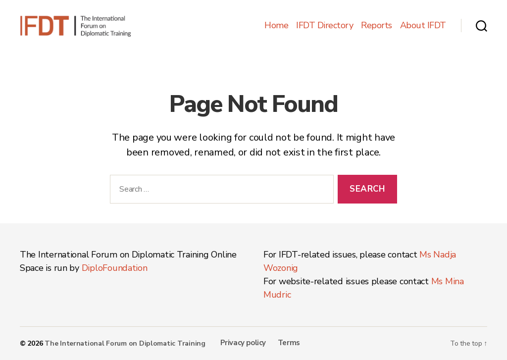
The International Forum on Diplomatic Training (125, 343)
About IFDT (423, 25)
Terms (289, 343)
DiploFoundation (115, 268)
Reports (376, 25)
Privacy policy (243, 343)
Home (276, 25)
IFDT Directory (324, 25)
